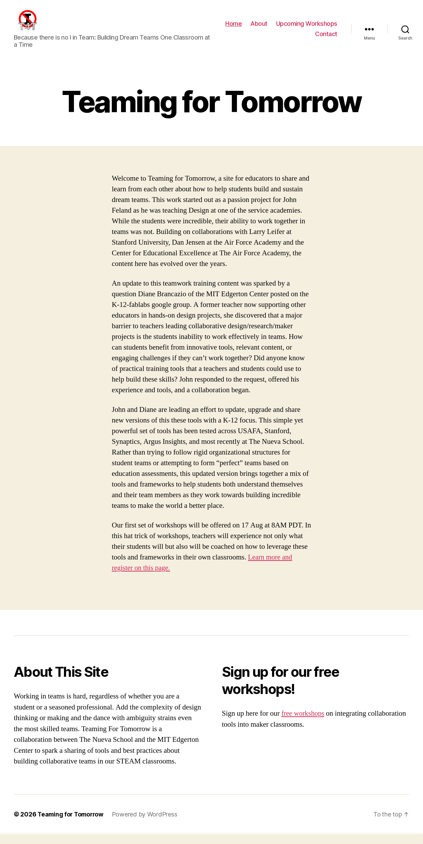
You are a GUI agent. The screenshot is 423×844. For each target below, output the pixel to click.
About (259, 28)
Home (233, 28)
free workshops (303, 723)
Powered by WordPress (148, 824)
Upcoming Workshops (306, 28)
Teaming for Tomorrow (72, 824)
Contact (326, 39)
